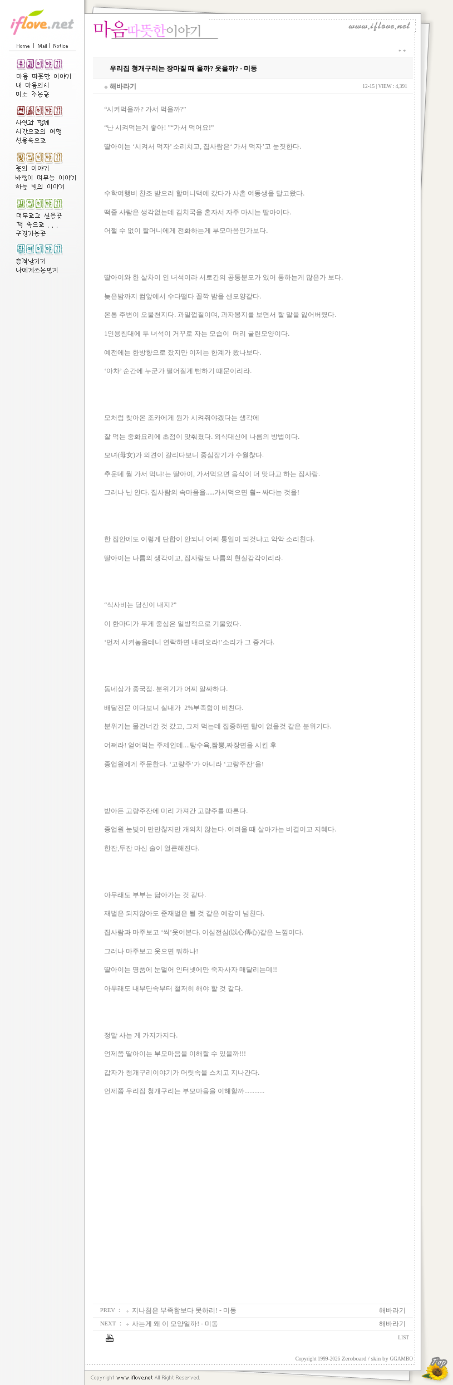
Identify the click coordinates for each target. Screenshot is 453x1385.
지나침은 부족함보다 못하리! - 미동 (184, 1310)
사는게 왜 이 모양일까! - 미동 (175, 1324)
